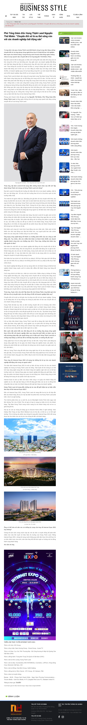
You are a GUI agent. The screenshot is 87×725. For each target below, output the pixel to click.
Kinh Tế (53, 16)
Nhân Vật (18, 22)
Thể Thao (39, 16)
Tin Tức (23, 16)
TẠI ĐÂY (18, 682)
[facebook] (59, 717)
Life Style (31, 16)
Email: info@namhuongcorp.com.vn (69, 710)
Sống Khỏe (61, 16)
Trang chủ (9, 22)
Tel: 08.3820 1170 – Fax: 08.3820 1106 (69, 712)
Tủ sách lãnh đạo (77, 16)
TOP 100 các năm (14, 16)
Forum (46, 16)
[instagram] (63, 717)
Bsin (68, 16)
